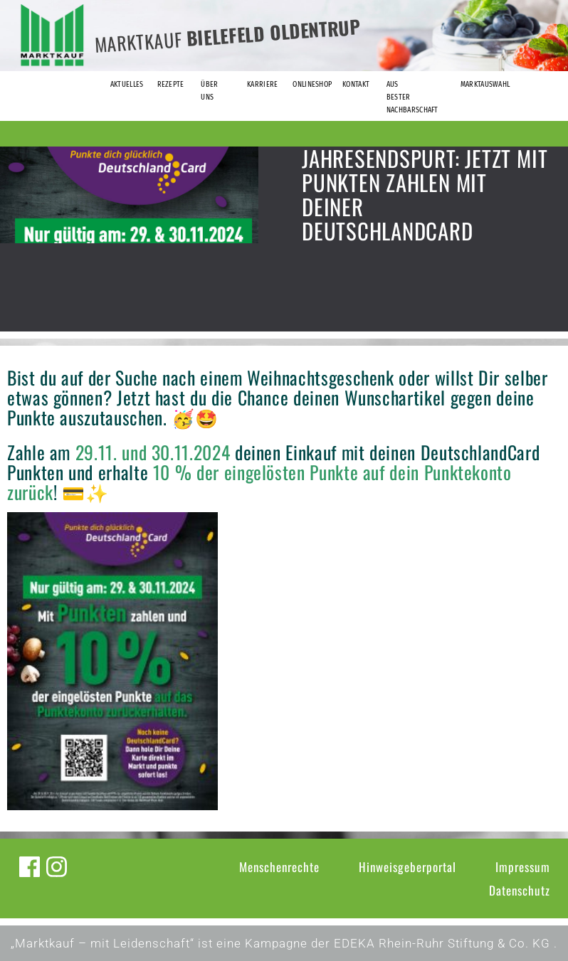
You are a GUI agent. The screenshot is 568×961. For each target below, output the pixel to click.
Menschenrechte (279, 867)
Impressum (522, 867)
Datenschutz (519, 890)
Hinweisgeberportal (407, 867)
